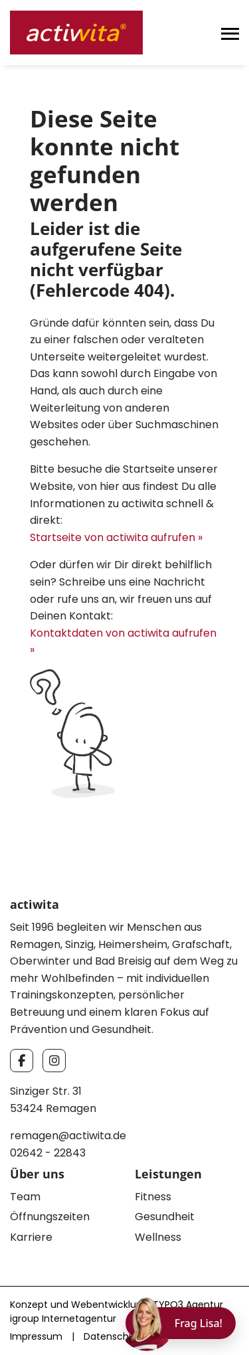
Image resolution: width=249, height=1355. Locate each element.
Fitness (153, 1196)
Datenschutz (113, 1336)
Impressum (36, 1336)
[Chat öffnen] (180, 1323)
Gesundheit (165, 1216)
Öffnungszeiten (50, 1216)
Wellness (158, 1237)
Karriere (31, 1237)
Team (25, 1196)
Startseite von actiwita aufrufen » (116, 537)
